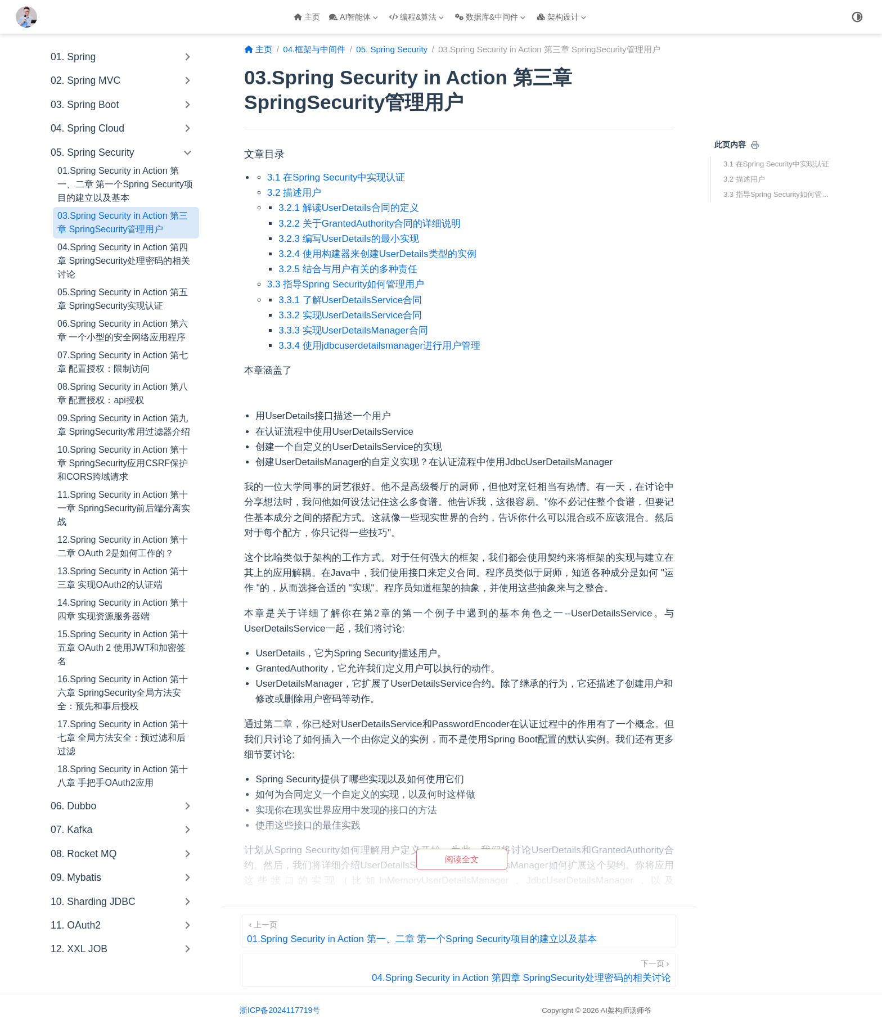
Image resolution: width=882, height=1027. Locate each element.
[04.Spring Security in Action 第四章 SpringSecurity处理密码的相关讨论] (459, 970)
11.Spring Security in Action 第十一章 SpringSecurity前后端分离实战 (124, 508)
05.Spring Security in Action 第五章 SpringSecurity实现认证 (122, 298)
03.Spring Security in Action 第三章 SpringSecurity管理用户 (122, 222)
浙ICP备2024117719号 (280, 1010)
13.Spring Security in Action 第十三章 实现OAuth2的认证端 (122, 577)
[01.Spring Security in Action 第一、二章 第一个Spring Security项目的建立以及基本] (459, 931)
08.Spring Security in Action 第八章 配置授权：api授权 (122, 393)
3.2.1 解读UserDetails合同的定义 (348, 207)
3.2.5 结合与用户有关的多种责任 (347, 269)
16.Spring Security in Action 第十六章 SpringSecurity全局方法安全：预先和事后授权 (122, 692)
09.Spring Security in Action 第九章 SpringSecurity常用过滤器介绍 (124, 424)
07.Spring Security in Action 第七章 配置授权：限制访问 (122, 361)
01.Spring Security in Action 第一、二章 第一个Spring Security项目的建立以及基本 (125, 184)
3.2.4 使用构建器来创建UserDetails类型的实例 (377, 254)
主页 (307, 16)
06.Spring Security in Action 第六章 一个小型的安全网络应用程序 (122, 330)
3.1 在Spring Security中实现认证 (776, 164)
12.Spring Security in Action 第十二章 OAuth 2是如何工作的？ (122, 546)
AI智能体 (353, 17)
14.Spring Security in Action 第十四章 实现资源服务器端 (122, 609)
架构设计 (561, 17)
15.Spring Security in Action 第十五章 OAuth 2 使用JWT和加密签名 (122, 647)
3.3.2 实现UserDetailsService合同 (350, 315)
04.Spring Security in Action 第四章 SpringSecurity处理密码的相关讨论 (124, 260)
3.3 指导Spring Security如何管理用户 (777, 194)
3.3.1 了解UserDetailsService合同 (350, 300)
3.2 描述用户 (744, 179)
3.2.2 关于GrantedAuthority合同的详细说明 (369, 223)
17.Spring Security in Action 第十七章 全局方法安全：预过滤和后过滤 (122, 737)
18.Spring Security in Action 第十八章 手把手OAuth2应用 (122, 775)
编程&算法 (416, 17)
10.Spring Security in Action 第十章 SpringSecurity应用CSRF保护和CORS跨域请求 (122, 463)
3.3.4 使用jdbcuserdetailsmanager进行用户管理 (379, 345)
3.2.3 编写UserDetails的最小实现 (348, 238)
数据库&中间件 (490, 17)
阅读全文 (462, 859)
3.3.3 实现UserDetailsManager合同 (353, 330)
